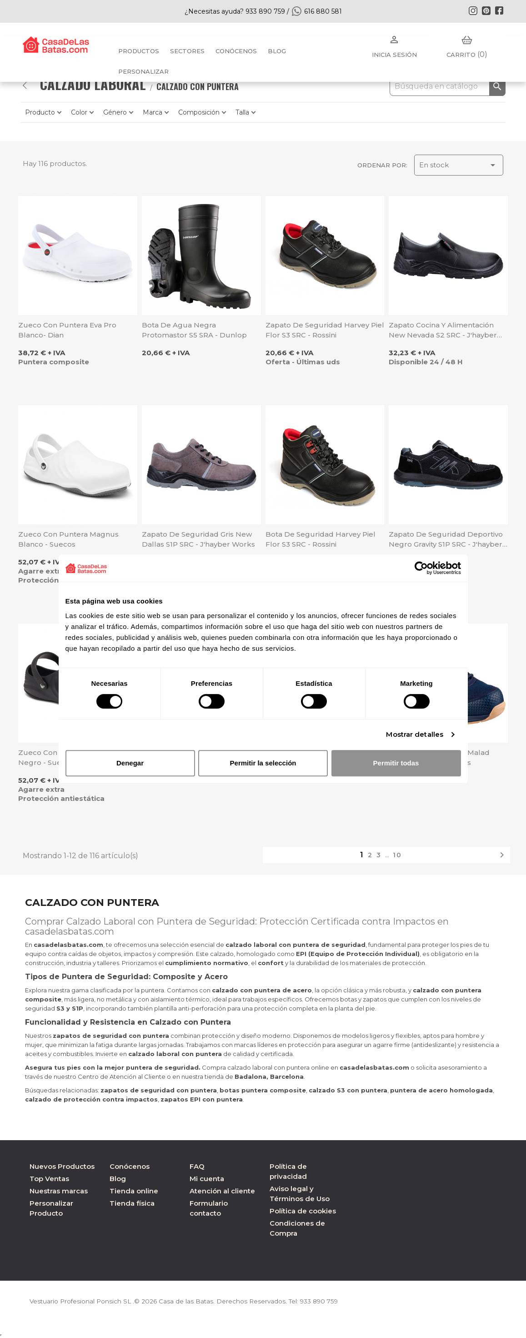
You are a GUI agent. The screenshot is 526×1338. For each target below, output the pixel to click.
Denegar (130, 763)
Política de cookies (303, 1211)
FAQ (197, 1166)
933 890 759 (324, 1301)
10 (397, 855)
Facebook (499, 10)
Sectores (187, 51)
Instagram (473, 10)
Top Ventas (49, 1178)
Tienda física (132, 1203)
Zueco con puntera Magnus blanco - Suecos (68, 539)
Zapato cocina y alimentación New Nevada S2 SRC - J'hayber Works (443, 330)
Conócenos (236, 51)
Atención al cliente (222, 1191)
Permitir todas (396, 763)
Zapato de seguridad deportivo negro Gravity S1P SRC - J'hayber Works (446, 539)
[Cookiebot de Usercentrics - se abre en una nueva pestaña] (421, 568)
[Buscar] (448, 86)
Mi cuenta (207, 1178)
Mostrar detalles (414, 734)
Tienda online (134, 1191)
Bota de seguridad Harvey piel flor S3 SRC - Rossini (321, 539)
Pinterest (486, 10)
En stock (458, 165)
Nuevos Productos (62, 1166)
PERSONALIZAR (143, 71)
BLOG (277, 51)
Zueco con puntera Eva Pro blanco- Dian (67, 330)
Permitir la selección (263, 763)
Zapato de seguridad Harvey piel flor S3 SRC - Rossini (325, 330)
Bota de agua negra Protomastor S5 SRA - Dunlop (194, 330)
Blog (118, 1178)
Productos (138, 51)
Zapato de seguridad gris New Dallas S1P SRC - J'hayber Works (198, 539)
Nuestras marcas (59, 1191)
